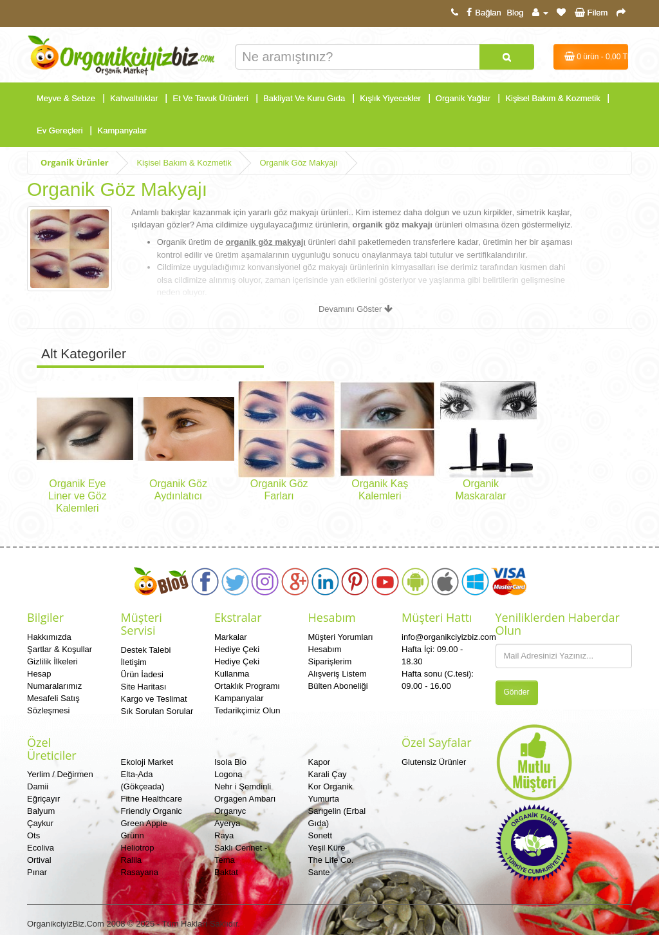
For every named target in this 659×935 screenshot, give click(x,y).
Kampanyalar (122, 130)
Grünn (132, 835)
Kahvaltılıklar (134, 98)
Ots (33, 835)
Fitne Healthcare (151, 799)
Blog (514, 12)
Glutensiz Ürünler (434, 762)
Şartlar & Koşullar (59, 649)
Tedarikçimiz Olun (247, 710)
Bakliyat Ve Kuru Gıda (304, 98)
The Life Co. (331, 860)
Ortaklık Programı (247, 686)
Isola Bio (230, 762)
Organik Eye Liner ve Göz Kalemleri (77, 496)
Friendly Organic (151, 811)
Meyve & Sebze (66, 98)
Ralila (131, 860)
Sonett (320, 835)
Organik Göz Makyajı (298, 163)
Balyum (41, 811)
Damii (37, 786)
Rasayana (140, 872)
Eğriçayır (43, 799)
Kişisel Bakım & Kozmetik (552, 98)
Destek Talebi (146, 650)
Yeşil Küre (327, 848)
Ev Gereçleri (60, 130)
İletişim (134, 662)
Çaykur (40, 823)
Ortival (39, 860)
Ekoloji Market (147, 762)
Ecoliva (40, 848)
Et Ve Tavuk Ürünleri (210, 98)
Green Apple (144, 823)
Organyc (230, 811)
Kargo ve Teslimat (154, 699)
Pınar (37, 872)
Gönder (517, 692)
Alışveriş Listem (337, 674)
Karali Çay (327, 774)
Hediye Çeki (236, 649)
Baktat (226, 872)
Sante (319, 872)
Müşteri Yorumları (340, 637)
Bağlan (482, 12)
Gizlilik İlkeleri (52, 661)
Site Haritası (144, 686)
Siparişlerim (330, 661)
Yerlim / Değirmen (60, 774)
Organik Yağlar (463, 98)
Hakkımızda (49, 637)
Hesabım (325, 649)
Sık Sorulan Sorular (157, 711)
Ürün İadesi (142, 674)
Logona (228, 774)
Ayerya (227, 823)
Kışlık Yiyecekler (390, 98)
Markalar (230, 637)
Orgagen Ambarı (244, 799)
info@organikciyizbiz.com (449, 637)
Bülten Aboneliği (338, 686)
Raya (224, 835)
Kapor (319, 762)
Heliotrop (137, 848)
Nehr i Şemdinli (242, 786)
